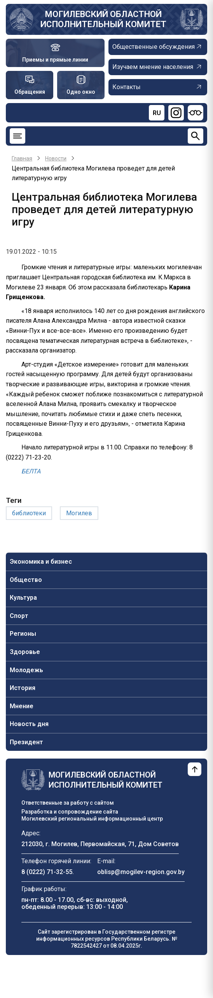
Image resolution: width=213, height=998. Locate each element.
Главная (22, 158)
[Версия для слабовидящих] (195, 112)
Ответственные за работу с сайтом (67, 803)
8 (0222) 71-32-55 (46, 872)
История (22, 688)
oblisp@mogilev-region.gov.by (141, 872)
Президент (26, 742)
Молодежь (26, 670)
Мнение (21, 706)
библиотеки (29, 513)
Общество (26, 579)
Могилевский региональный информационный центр (92, 819)
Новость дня (29, 724)
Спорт (19, 615)
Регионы (23, 633)
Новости (55, 158)
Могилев (79, 513)
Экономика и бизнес (41, 561)
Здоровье (25, 652)
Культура (23, 597)
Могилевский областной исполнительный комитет (103, 19)
